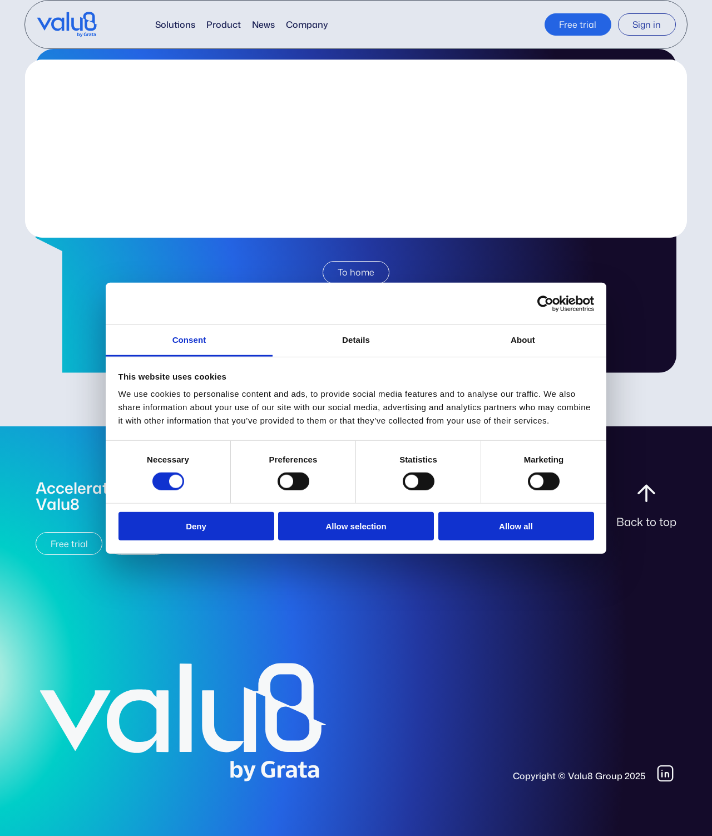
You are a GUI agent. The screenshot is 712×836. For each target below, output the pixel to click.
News (263, 24)
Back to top (646, 521)
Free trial (577, 24)
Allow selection (355, 526)
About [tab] (523, 340)
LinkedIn (666, 774)
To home (356, 272)
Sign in (646, 24)
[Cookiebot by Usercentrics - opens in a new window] (545, 303)
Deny (196, 526)
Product (223, 24)
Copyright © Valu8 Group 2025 (579, 776)
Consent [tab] (189, 340)
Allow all (516, 526)
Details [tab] (356, 340)
